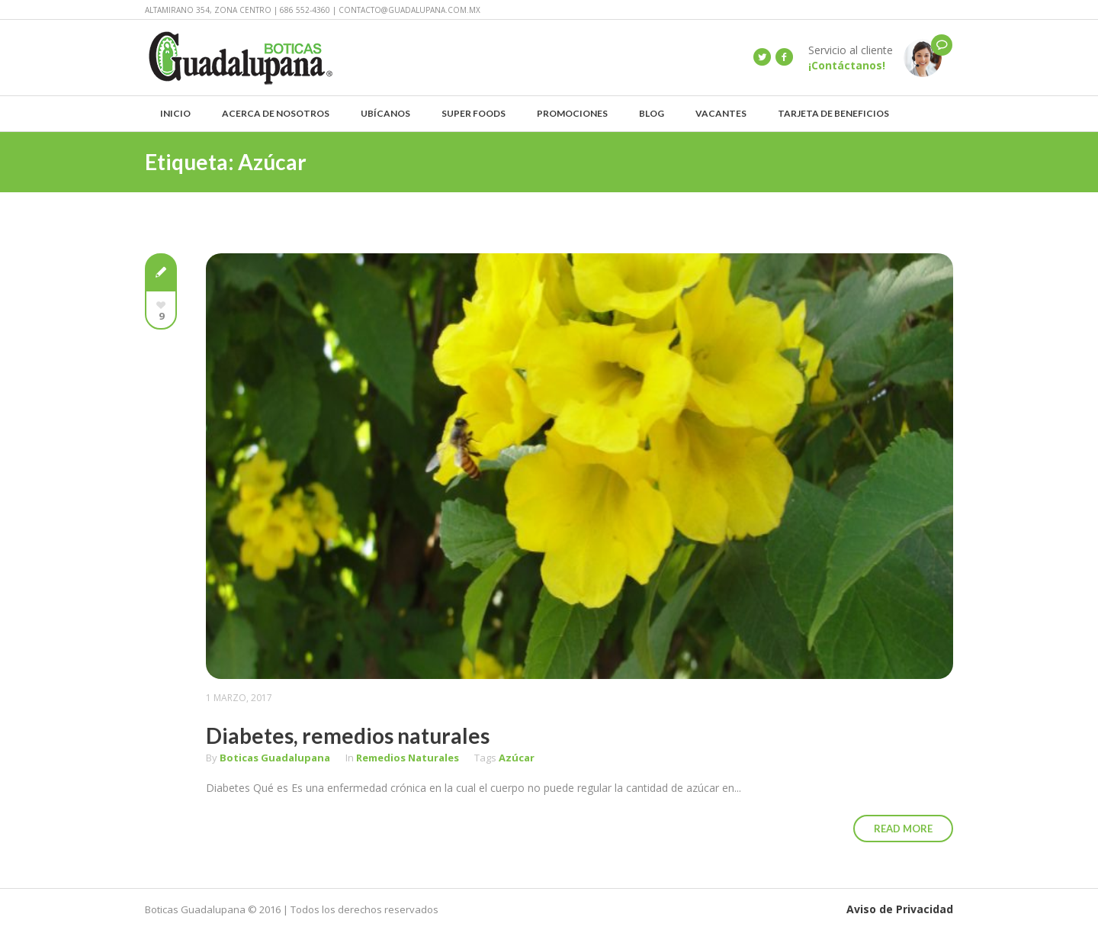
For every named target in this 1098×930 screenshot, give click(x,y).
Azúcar (517, 757)
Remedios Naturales (407, 757)
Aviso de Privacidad (899, 909)
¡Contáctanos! (846, 65)
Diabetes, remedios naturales (348, 735)
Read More (903, 828)
